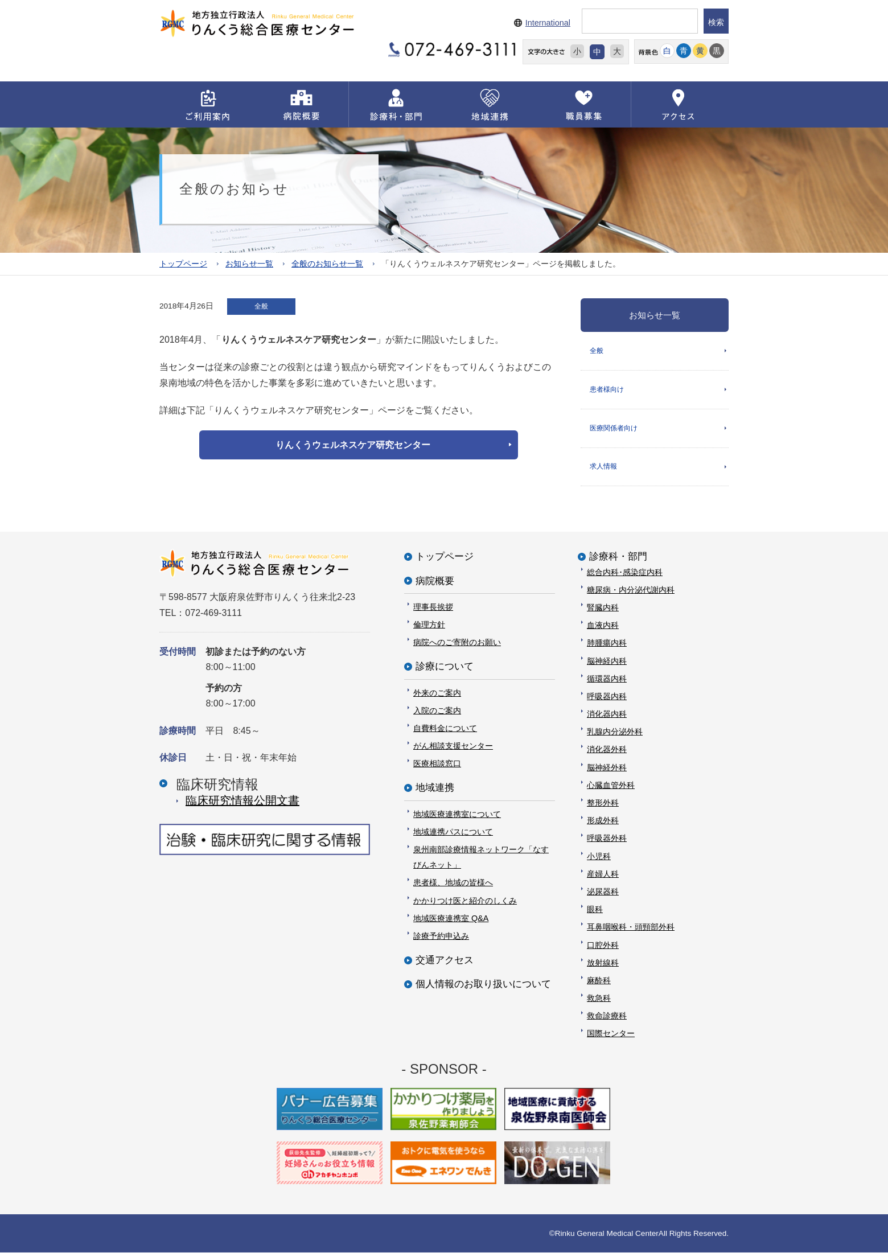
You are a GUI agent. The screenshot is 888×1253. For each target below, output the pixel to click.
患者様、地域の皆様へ (453, 883)
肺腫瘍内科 (607, 643)
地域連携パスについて (453, 832)
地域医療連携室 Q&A (450, 918)
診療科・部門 (618, 557)
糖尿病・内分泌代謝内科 (631, 590)
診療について (445, 667)
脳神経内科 (607, 660)
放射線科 (603, 963)
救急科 (599, 998)
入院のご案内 (437, 711)
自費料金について (445, 728)
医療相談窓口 (437, 764)
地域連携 (435, 788)
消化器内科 (607, 714)
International (547, 22)
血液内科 (603, 625)
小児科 (599, 856)
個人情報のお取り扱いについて (483, 984)
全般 (596, 350)
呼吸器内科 (607, 696)
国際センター (611, 1033)
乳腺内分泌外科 (615, 732)
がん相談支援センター (453, 746)
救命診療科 (607, 1016)
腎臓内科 (603, 608)
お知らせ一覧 (249, 263)
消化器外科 (607, 749)
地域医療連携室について (457, 814)
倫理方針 (429, 625)
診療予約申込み (441, 936)
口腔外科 (603, 945)
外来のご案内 (437, 692)
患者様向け (607, 389)
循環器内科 (607, 679)
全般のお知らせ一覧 (327, 263)
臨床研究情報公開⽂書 (242, 801)
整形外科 (603, 803)
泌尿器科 (603, 892)
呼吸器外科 (607, 838)
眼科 (595, 909)
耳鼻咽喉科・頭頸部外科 (631, 927)
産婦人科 (603, 874)
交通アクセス (445, 960)
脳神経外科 (607, 767)
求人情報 (603, 467)
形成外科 (603, 820)
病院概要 (435, 581)
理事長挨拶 (433, 607)
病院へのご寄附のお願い (457, 642)
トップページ (183, 263)
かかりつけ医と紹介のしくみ (465, 900)
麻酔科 (599, 980)
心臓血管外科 (611, 785)
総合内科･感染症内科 (625, 572)
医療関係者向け (614, 428)
